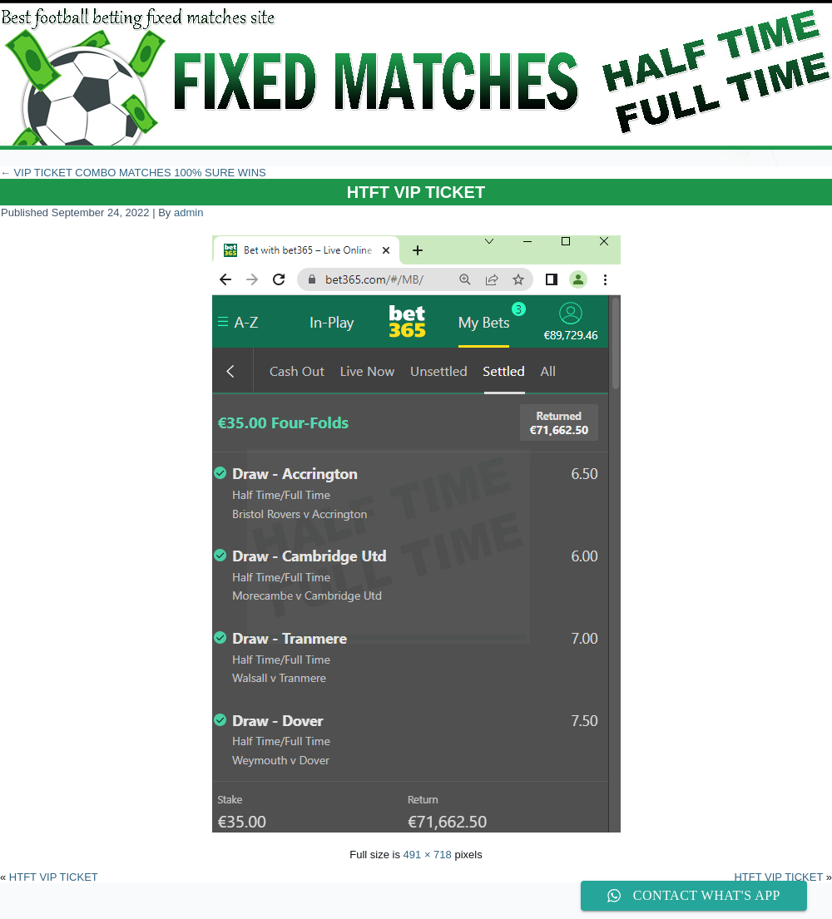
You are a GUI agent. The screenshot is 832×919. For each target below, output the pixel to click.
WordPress (354, 906)
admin (188, 212)
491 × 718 (428, 854)
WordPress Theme (428, 906)
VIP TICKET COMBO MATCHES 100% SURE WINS (133, 172)
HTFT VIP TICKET (416, 192)
